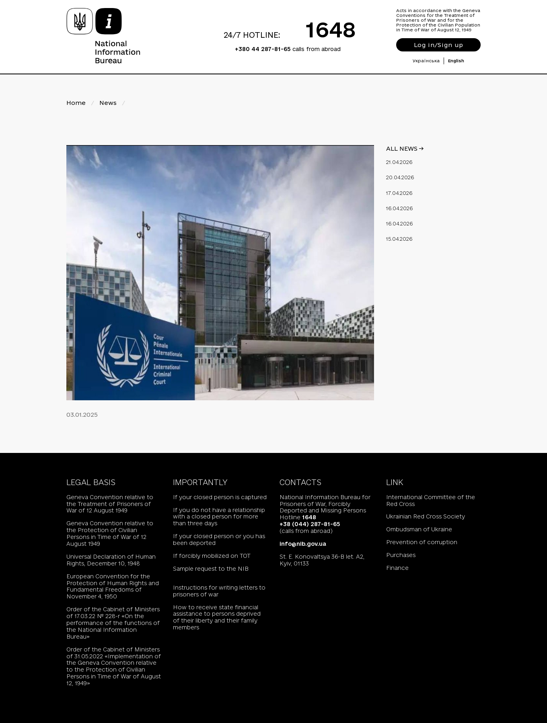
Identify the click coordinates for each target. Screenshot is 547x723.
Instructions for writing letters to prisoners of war (219, 591)
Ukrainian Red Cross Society (425, 516)
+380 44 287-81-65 (263, 49)
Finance (397, 568)
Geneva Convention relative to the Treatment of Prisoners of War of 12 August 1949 (109, 504)
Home (76, 102)
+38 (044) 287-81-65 (310, 524)
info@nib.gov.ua (303, 544)
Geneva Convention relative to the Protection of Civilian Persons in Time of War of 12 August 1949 (109, 533)
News (108, 102)
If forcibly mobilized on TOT (212, 556)
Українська (426, 60)
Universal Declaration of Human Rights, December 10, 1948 (111, 560)
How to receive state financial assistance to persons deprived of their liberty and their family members (217, 617)
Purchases (400, 555)
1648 (331, 29)
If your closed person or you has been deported (219, 539)
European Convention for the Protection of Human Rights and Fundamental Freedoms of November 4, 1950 (112, 586)
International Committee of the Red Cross (430, 500)
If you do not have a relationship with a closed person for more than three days (219, 517)
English (456, 60)
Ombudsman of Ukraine (419, 529)
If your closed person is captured (220, 497)
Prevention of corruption (421, 542)
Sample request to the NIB (211, 568)
